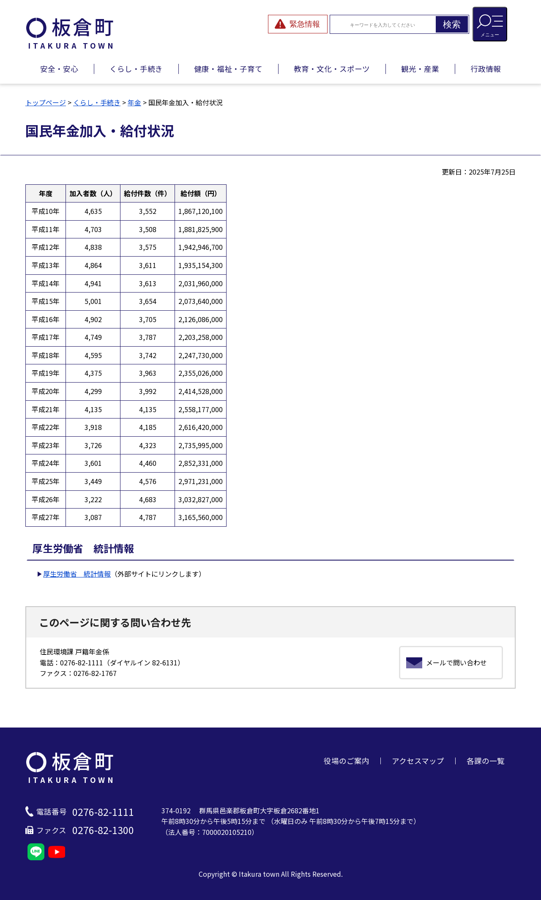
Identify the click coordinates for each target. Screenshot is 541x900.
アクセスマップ (418, 760)
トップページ (45, 102)
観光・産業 (420, 68)
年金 (134, 102)
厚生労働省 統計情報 (77, 574)
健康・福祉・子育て (228, 68)
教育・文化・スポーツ (332, 68)
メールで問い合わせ (456, 662)
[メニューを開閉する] (490, 24)
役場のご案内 (346, 760)
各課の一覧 (486, 760)
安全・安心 (59, 68)
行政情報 (485, 68)
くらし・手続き (136, 68)
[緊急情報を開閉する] (298, 24)
